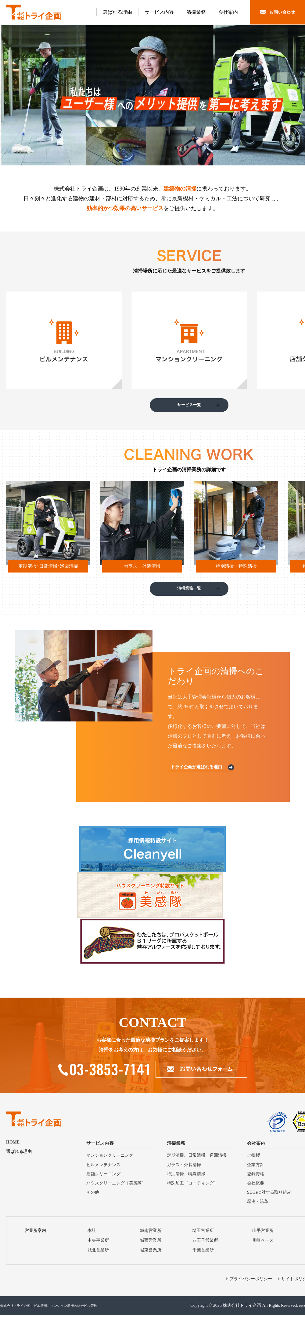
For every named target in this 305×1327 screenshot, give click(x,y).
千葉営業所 (203, 1262)
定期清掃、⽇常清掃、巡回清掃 (197, 1167)
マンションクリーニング (109, 1167)
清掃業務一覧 (189, 596)
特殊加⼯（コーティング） (192, 1195)
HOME (13, 1154)
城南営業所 (150, 1242)
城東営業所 (150, 1262)
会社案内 (228, 12)
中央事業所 (98, 1252)
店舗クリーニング (103, 1186)
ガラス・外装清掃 (184, 1176)
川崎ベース (263, 1252)
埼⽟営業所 (203, 1242)
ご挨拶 (253, 1167)
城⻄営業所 (150, 1252)
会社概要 (255, 1195)
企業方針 (255, 1176)
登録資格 (255, 1186)
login (300, 1317)
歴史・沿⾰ (257, 1213)
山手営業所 (263, 1242)
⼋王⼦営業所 (205, 1252)
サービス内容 (159, 12)
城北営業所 (98, 1262)
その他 (92, 1204)
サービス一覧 (189, 408)
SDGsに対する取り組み (269, 1204)
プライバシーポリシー (250, 1290)
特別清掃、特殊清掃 (186, 1186)
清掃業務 (196, 12)
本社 (92, 1242)
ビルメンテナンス (103, 1176)
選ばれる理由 (117, 12)
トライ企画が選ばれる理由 (201, 778)
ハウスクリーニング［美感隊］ (116, 1195)
